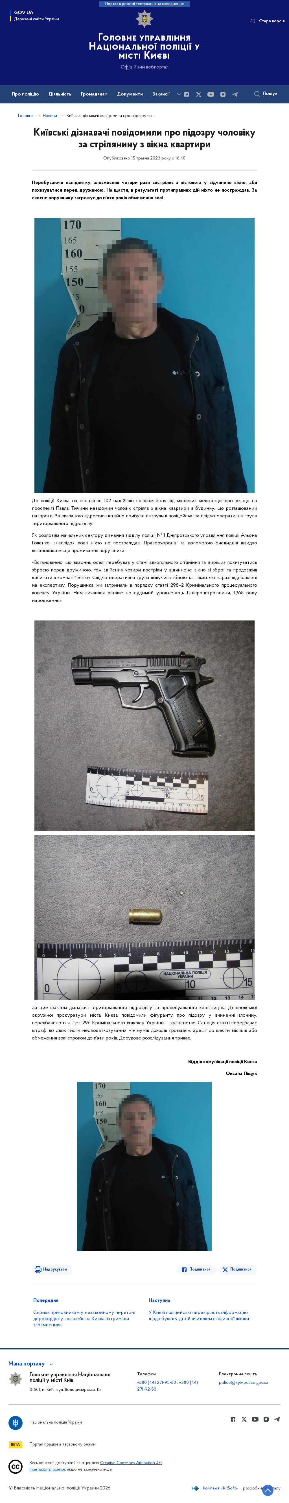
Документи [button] (130, 94)
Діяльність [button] (60, 94)
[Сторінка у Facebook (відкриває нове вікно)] (186, 94)
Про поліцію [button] (25, 94)
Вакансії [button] (161, 94)
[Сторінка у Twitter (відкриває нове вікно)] (198, 94)
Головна (25, 116)
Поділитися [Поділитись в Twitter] (240, 1269)
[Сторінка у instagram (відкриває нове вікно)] (223, 94)
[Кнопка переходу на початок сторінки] (267, 1490)
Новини (50, 116)
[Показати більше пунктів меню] (179, 94)
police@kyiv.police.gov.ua (243, 1382)
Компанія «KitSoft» (220, 1488)
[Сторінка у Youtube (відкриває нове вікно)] (210, 94)
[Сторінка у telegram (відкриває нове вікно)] (235, 94)
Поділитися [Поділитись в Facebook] (200, 1269)
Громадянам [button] (94, 94)
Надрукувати (55, 1269)
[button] (31, 1364)
